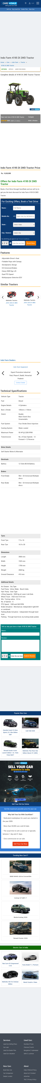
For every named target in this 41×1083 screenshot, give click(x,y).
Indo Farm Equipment (20, 367)
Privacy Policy (32, 1080)
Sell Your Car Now (20, 844)
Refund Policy (32, 1070)
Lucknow (31, 1054)
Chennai (26, 1047)
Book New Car (7, 1070)
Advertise (27, 1076)
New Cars (31, 9)
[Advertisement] (20, 33)
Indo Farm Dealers (8, 360)
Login (31, 3)
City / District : (7, 233)
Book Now (31, 243)
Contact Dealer (20, 383)
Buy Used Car (16, 9)
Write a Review (32, 121)
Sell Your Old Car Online (20, 804)
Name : (4, 208)
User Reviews (20, 69)
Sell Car (9, 9)
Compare (31, 117)
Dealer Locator (7, 1076)
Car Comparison (8, 1073)
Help (25, 1070)
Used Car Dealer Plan (9, 1050)
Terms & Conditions (24, 239)
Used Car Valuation (9, 1054)
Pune (31, 1044)
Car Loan (6, 1047)
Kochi (32, 1047)
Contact (33, 1073)
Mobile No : (6, 216)
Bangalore (27, 1050)
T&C (25, 1080)
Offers (4, 69)
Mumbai (26, 1044)
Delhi (25, 1054)
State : (4, 224)
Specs (11, 69)
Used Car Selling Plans (10, 1044)
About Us (26, 1073)
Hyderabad (34, 1050)
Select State (25, 3)
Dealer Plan (24, 9)
